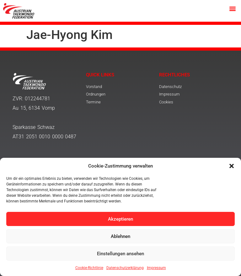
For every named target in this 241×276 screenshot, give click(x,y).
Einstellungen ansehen (120, 254)
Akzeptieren (120, 219)
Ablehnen (120, 236)
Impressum (156, 268)
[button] (231, 166)
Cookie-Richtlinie (89, 268)
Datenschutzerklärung (125, 268)
